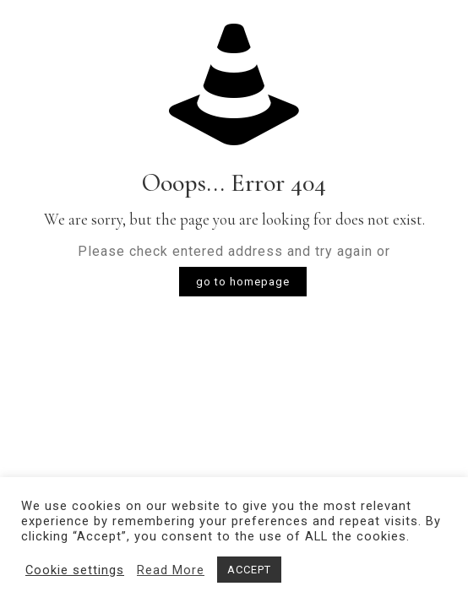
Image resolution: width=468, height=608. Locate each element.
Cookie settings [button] (74, 570)
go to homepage (243, 281)
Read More (170, 570)
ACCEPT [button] (249, 569)
